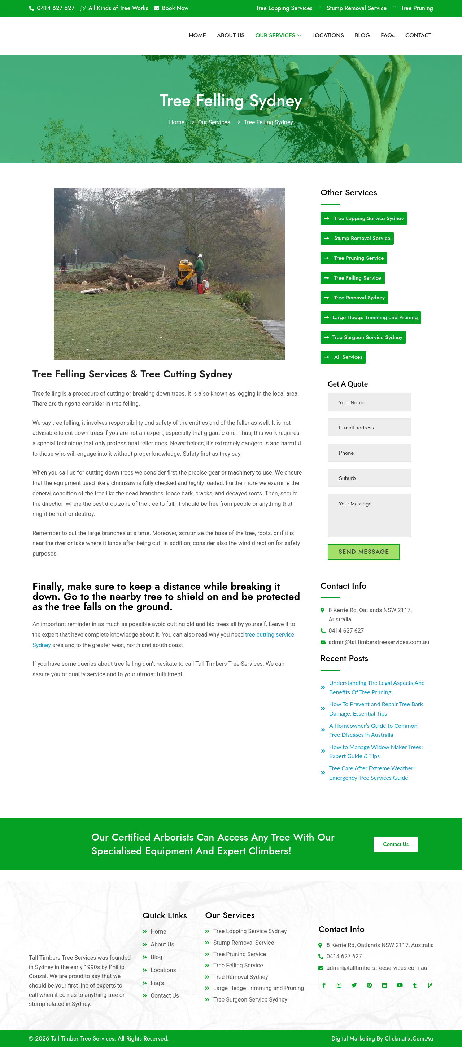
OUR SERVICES (278, 35)
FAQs (388, 35)
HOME (197, 35)
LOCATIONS (328, 35)
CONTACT (418, 35)
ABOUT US (231, 35)
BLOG (362, 35)
